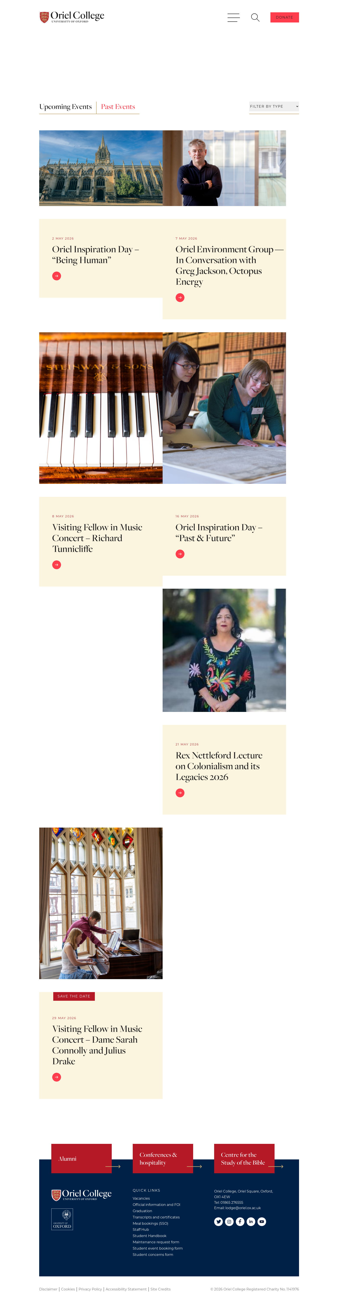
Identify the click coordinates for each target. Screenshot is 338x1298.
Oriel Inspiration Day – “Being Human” (95, 254)
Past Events (118, 106)
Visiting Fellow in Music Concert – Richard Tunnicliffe (97, 538)
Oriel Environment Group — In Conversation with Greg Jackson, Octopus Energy (230, 265)
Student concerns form (153, 1255)
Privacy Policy (90, 1289)
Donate (284, 19)
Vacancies (141, 1198)
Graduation (142, 1211)
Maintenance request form (156, 1242)
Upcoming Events (65, 106)
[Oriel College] (71, 19)
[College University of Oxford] (62, 1219)
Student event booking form (158, 1248)
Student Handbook (150, 1236)
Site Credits (160, 1289)
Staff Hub (141, 1230)
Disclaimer (48, 1289)
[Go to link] (101, 276)
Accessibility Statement (126, 1289)
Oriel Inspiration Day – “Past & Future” (219, 532)
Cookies (68, 1289)
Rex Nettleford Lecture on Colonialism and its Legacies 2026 (219, 766)
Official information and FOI (156, 1205)
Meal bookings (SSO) (150, 1223)
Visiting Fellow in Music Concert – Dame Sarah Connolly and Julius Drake (97, 1044)
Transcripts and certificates (156, 1217)
